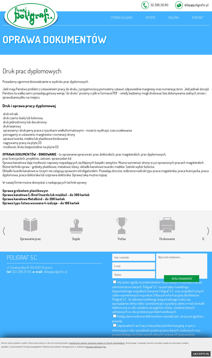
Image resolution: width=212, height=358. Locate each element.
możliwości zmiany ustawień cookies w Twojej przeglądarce (97, 343)
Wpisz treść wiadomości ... (181, 266)
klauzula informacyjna (96, 346)
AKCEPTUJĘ (201, 353)
